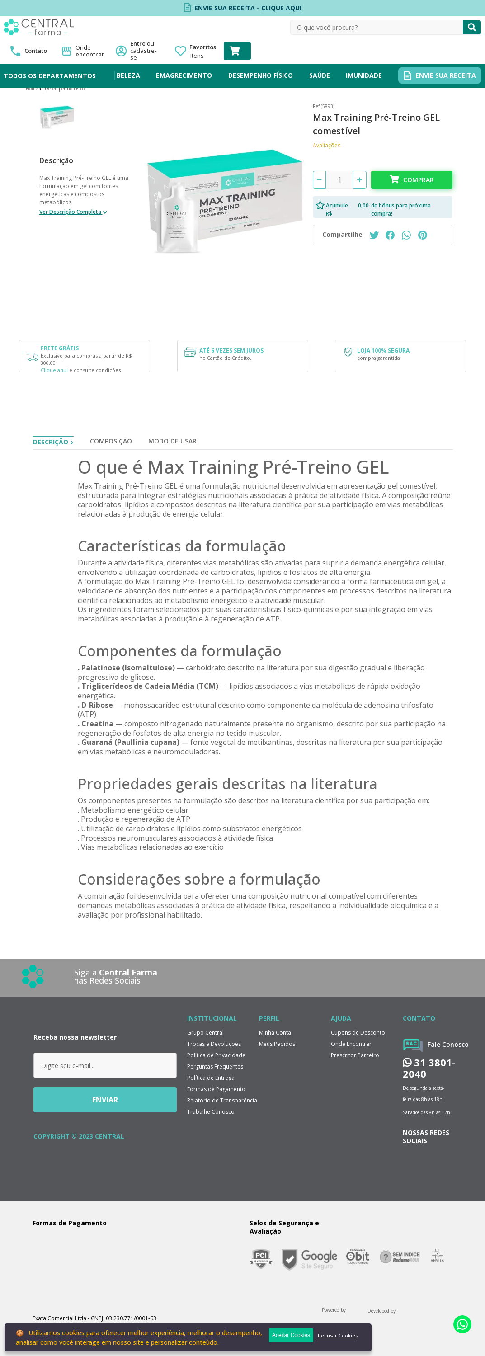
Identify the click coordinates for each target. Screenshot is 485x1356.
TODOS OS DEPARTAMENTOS (50, 75)
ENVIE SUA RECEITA (445, 75)
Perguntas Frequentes (215, 1066)
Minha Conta (275, 1032)
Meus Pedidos (277, 1044)
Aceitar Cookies (291, 1335)
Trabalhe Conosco (211, 1112)
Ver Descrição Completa (71, 212)
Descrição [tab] (50, 442)
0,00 (363, 205)
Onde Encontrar (351, 1044)
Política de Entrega (211, 1078)
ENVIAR (105, 1100)
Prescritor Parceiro (355, 1055)
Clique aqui (54, 370)
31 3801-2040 (429, 1068)
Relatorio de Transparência (222, 1100)
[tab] (111, 443)
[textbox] (377, 27)
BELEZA (128, 75)
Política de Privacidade (216, 1055)
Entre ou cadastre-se (146, 50)
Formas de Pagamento (216, 1089)
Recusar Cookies (338, 1335)
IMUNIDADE (364, 75)
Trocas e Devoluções (214, 1044)
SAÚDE (319, 75)
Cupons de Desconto (358, 1032)
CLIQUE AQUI (281, 8)
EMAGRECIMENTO (184, 75)
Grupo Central (205, 1032)
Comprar (418, 179)
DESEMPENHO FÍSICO (260, 75)
